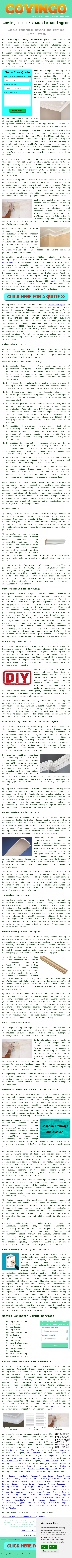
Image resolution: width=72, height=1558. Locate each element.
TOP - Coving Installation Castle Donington (25, 1517)
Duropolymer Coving (44, 1500)
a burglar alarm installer (21, 1450)
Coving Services (10, 1487)
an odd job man (50, 1461)
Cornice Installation (14, 1500)
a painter (27, 1466)
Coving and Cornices (57, 1487)
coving (5, 831)
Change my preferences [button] (49, 1551)
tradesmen (59, 1472)
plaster (51, 89)
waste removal (59, 1464)
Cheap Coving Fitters (33, 1484)
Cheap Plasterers (11, 1508)
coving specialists (52, 1255)
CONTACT (55, 17)
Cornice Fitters (20, 1481)
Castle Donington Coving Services (28, 1316)
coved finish (14, 173)
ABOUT (47, 17)
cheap (13, 245)
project (24, 1409)
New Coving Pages (14, 1539)
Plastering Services (13, 1505)
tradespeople (8, 1445)
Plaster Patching (35, 1505)
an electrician (34, 1453)
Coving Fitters (27, 1539)
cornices (18, 196)
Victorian (36, 124)
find (11, 1366)
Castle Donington (56, 305)
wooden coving (58, 937)
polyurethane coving (59, 355)
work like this (57, 216)
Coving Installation (25, 1479)
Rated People (9, 262)
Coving (51, 1476)
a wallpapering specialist (42, 1469)
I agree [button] (44, 1547)
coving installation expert (36, 182)
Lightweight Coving (33, 1487)
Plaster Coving (38, 1476)
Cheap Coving (42, 1492)
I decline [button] (53, 1547)
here (53, 1406)
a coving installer (43, 1445)
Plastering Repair (59, 1503)
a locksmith (64, 1466)
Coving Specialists (18, 1476)
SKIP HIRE (65, 1450)
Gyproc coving (32, 859)
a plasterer (20, 1464)
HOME (34, 17)
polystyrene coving (27, 1273)
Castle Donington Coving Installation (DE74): (27, 40)
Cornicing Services (50, 1479)
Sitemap (3, 1539)
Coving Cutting (10, 1489)
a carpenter (51, 1456)
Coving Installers (12, 1492)
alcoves (47, 1188)
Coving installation (12, 305)
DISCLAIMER (64, 17)
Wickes (54, 281)
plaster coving (46, 482)
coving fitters (41, 329)
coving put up (15, 58)
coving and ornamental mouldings (23, 42)
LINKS (40, 17)
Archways (6, 1162)
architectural (9, 1226)
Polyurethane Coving (49, 1495)
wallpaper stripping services (29, 1458)
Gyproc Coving (61, 1481)
